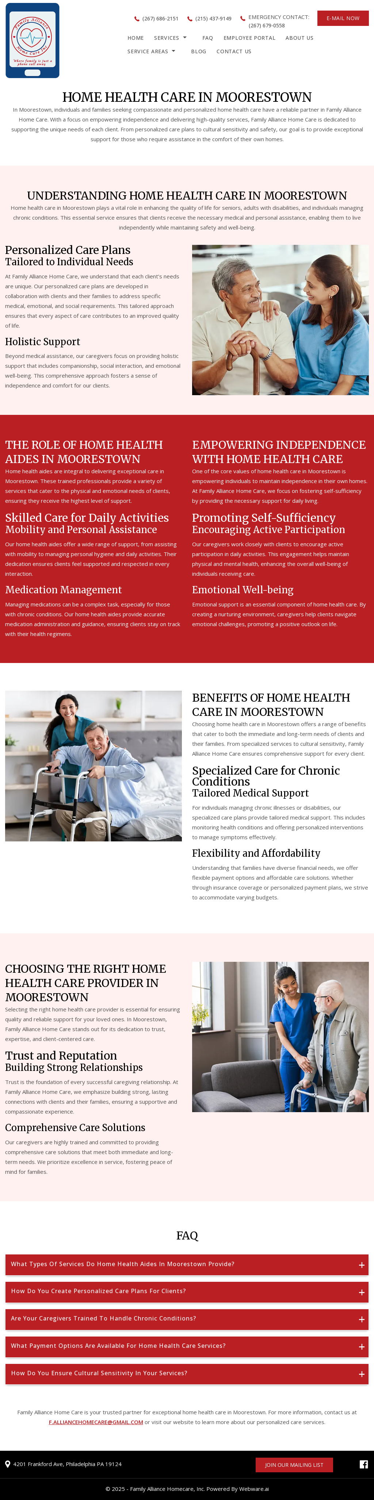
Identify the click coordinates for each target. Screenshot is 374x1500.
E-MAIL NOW (343, 18)
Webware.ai (254, 1488)
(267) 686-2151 (160, 18)
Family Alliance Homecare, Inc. (167, 1488)
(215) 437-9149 (213, 18)
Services (166, 37)
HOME (135, 37)
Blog (198, 51)
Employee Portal (250, 37)
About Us (300, 37)
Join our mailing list (294, 1464)
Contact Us (234, 51)
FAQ (207, 37)
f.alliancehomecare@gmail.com (96, 1422)
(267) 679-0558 (267, 25)
